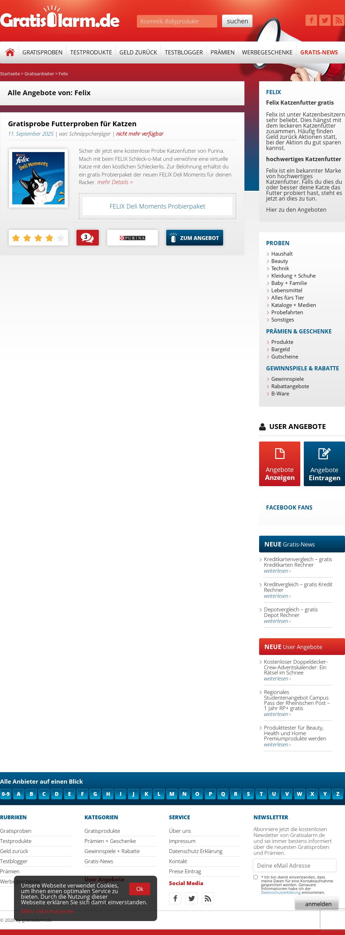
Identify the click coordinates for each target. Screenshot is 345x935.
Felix (63, 73)
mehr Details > (114, 182)
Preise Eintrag (185, 871)
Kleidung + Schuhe (293, 275)
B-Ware (280, 393)
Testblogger (184, 52)
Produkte (282, 341)
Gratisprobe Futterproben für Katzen (72, 123)
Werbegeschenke (267, 52)
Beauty (279, 260)
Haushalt (282, 253)
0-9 (6, 793)
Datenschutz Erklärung (195, 850)
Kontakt (178, 861)
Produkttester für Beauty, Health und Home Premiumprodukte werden (295, 736)
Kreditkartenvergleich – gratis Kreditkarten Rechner (298, 565)
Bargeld (280, 349)
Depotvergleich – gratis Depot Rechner (291, 615)
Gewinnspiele (287, 378)
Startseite (10, 73)
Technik (280, 268)
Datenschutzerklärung (281, 892)
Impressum (182, 840)
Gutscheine (284, 356)
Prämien (223, 52)
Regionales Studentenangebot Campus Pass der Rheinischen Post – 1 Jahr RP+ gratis (297, 702)
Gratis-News (319, 52)
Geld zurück (138, 52)
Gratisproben (42, 52)
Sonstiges (282, 319)
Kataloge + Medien (293, 304)
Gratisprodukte (102, 830)
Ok (139, 889)
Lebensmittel (286, 290)
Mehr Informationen (47, 911)
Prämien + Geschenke (110, 840)
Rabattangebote (290, 386)
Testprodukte (91, 52)
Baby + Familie (289, 282)
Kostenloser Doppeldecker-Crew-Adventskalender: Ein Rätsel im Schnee (296, 670)
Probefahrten (287, 312)
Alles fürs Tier (287, 297)
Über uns (180, 830)
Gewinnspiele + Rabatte (112, 850)
